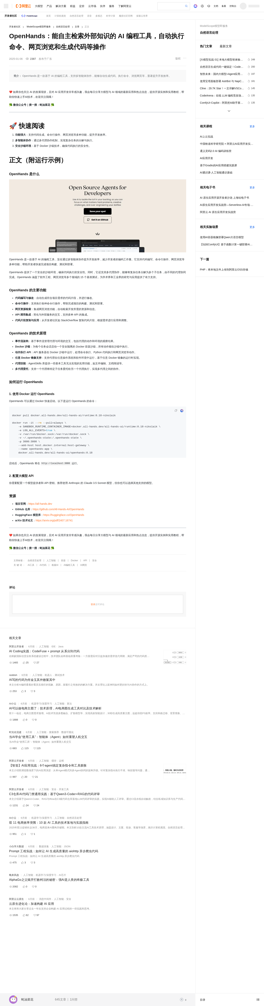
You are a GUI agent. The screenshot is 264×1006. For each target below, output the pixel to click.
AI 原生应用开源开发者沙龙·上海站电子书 (224, 197)
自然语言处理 (76, 16)
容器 (63, 560)
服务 (111, 6)
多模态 (98, 16)
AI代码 (43, 565)
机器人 (48, 675)
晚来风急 (14, 875)
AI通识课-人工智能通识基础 (216, 172)
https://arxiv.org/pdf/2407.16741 (54, 520)
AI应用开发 (206, 158)
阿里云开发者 (16, 646)
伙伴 (102, 6)
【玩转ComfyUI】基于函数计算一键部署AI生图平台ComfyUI (227, 244)
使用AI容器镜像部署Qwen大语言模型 (222, 237)
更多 (252, 126)
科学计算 (110, 16)
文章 (77, 26)
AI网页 (83, 565)
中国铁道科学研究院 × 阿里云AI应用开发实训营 (227, 143)
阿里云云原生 (16, 899)
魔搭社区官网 (126, 16)
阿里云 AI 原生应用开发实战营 (218, 212)
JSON (67, 846)
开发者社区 (11, 15)
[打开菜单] (6, 6)
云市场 (92, 6)
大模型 (39, 6)
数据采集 (44, 846)
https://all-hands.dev (40, 503)
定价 (81, 6)
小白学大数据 (16, 846)
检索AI (55, 565)
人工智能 (51, 560)
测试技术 (60, 675)
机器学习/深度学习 (41, 703)
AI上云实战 (206, 136)
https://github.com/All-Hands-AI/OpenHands (58, 509)
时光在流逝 (15, 732)
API (85, 560)
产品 (49, 6)
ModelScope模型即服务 (39, 26)
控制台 (233, 6)
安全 (94, 560)
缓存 (54, 760)
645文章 (60, 999)
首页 (48, 16)
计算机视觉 (60, 16)
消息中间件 (45, 899)
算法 (69, 703)
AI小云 (12, 703)
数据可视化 (67, 732)
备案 (224, 6)
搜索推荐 (54, 732)
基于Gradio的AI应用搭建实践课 (218, 165)
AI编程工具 (69, 565)
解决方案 (61, 6)
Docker (74, 560)
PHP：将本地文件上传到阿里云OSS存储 (224, 269)
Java (60, 646)
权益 (72, 6)
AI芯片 (62, 875)
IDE (54, 646)
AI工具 (31, 565)
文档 (216, 6)
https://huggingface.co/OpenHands (63, 514)
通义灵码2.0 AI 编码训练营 (215, 150)
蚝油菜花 (27, 999)
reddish (13, 675)
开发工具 (64, 789)
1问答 (74, 999)
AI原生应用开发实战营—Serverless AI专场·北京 (227, 204)
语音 (89, 16)
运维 (61, 760)
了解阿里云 (124, 6)
